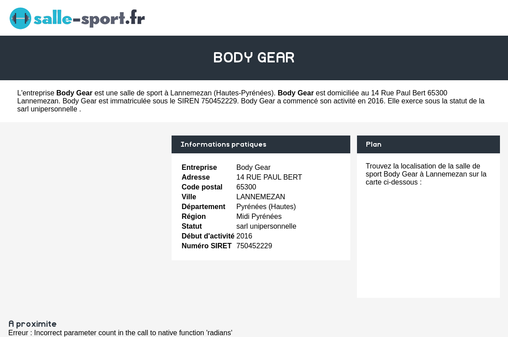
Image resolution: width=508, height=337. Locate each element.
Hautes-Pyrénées (244, 93)
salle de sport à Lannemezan (165, 93)
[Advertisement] (86, 198)
